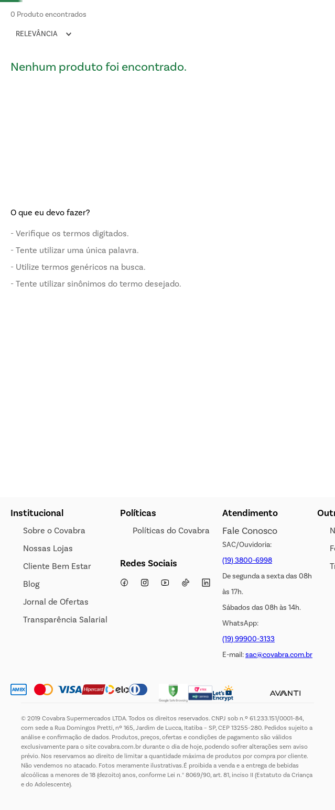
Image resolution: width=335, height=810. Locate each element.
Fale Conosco (249, 531)
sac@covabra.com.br (278, 654)
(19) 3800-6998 (247, 560)
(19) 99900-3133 (248, 638)
